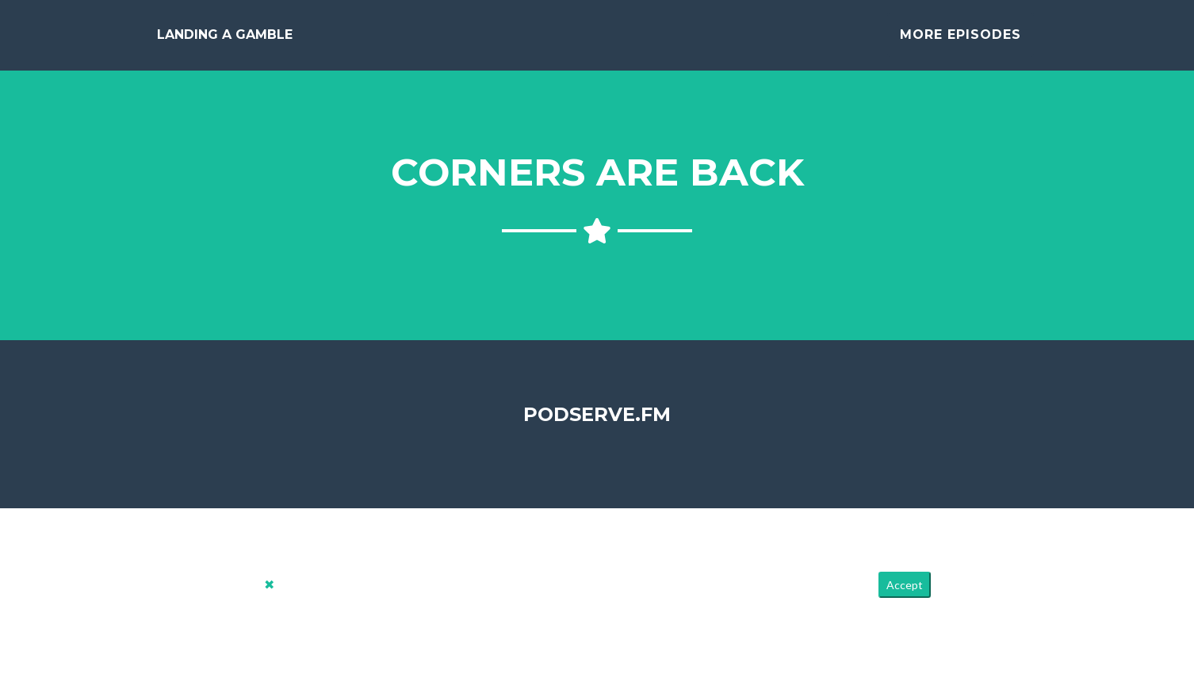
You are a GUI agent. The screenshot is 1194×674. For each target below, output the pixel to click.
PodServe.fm (597, 426)
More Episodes (960, 40)
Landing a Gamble (225, 40)
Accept (904, 597)
